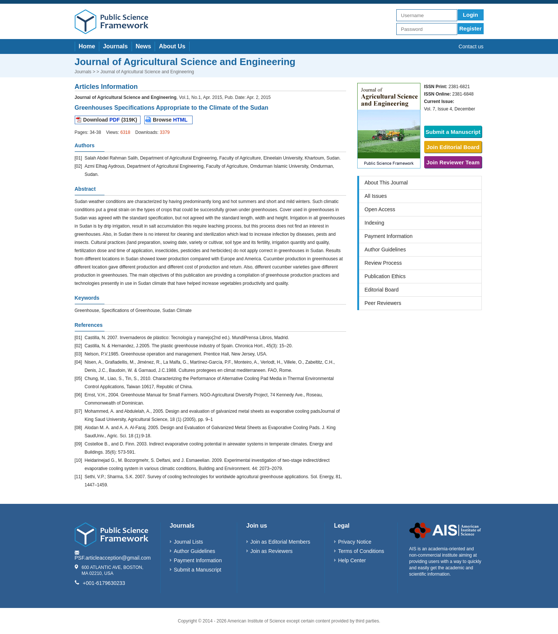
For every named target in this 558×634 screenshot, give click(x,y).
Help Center (352, 560)
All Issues (376, 196)
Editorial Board (382, 290)
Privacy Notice (354, 542)
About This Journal (386, 183)
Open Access (380, 209)
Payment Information (389, 236)
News (143, 46)
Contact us (471, 46)
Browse (170, 120)
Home (87, 46)
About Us (172, 46)
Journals (115, 46)
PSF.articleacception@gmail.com (113, 558)
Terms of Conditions (361, 551)
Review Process (383, 263)
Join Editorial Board (453, 147)
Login (470, 15)
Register (470, 28)
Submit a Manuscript (453, 132)
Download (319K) (110, 120)
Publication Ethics (385, 276)
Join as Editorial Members (280, 542)
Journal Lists (188, 542)
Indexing (374, 223)
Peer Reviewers (383, 303)
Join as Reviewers (272, 551)
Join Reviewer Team (453, 162)
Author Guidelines (385, 249)
